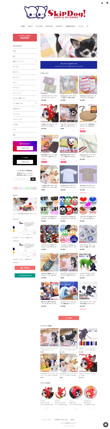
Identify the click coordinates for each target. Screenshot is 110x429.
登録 (33, 179)
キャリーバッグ (17, 93)
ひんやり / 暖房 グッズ (19, 98)
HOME (23, 26)
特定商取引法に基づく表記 (61, 419)
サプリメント (16, 87)
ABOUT (30, 26)
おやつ (14, 82)
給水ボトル (16, 72)
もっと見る (69, 318)
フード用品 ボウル (18, 103)
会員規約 (72, 419)
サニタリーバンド (17, 119)
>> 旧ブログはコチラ (25, 275)
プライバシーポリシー (47, 419)
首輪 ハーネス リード (18, 61)
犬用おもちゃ (16, 108)
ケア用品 (15, 124)
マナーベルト (16, 114)
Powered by (68, 426)
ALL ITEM (39, 26)
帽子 (14, 56)
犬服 (14, 51)
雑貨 (14, 135)
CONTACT (59, 26)
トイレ (14, 129)
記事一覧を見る (25, 268)
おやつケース (16, 77)
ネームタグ (16, 66)
